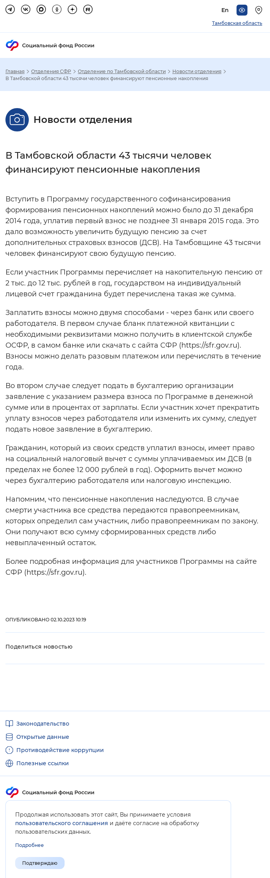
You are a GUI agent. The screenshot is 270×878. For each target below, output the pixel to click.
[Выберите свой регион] (260, 10)
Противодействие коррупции (60, 750)
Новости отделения (196, 71)
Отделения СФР (51, 71)
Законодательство (42, 723)
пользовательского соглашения (61, 823)
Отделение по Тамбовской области (122, 71)
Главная (15, 71)
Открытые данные (42, 737)
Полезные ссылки (42, 763)
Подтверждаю (40, 863)
